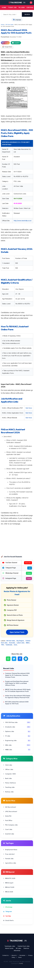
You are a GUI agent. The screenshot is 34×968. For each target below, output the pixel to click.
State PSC (7, 816)
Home (4, 7)
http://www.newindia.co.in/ (22, 221)
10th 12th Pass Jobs (17, 722)
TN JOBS (21, 7)
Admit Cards (9, 948)
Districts (26, 948)
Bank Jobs (7, 778)
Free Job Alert (9, 854)
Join (29, 568)
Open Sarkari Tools (17, 632)
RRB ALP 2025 (8, 887)
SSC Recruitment (9, 807)
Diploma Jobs (17, 731)
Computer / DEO (9, 774)
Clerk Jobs (7, 765)
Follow (29, 573)
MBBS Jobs (17, 749)
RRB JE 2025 (8, 892)
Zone (15, 645)
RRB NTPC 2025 (9, 878)
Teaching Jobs (9, 787)
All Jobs (18, 948)
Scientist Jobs (8, 834)
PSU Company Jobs (10, 825)
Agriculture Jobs (9, 863)
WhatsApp (7, 907)
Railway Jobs (8, 792)
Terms (20, 957)
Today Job (12, 7)
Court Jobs (7, 829)
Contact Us (5, 955)
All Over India (10, 640)
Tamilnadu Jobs (10, 946)
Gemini (5, 43)
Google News (7, 47)
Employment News (10, 849)
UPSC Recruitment (10, 811)
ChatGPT (16, 43)
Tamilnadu (9, 645)
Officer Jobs (8, 769)
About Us (14, 955)
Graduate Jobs (17, 727)
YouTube (7, 916)
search (27, 14)
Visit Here (28, 408)
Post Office (7, 820)
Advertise (17, 950)
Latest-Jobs (21, 643)
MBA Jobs (17, 745)
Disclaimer (22, 955)
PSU (2, 645)
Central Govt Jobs (23, 946)
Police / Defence (9, 783)
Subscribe (28, 562)
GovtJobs (12, 643)
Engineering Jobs (17, 740)
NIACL (28, 643)
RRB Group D (8, 883)
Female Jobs (8, 858)
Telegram (7, 911)
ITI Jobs (17, 736)
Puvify (21, 963)
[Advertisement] (17, 540)
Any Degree (20, 640)
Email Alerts (8, 920)
